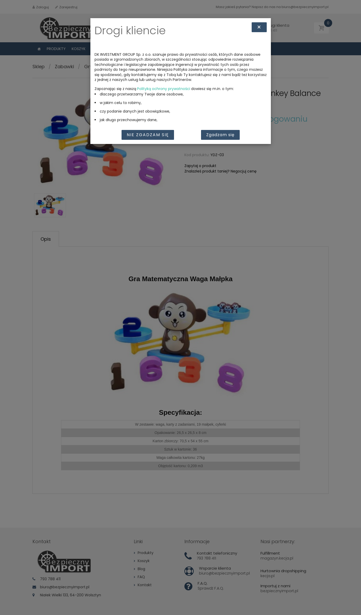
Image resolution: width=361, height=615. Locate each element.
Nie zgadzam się (148, 135)
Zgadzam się (220, 135)
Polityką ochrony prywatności (163, 88)
